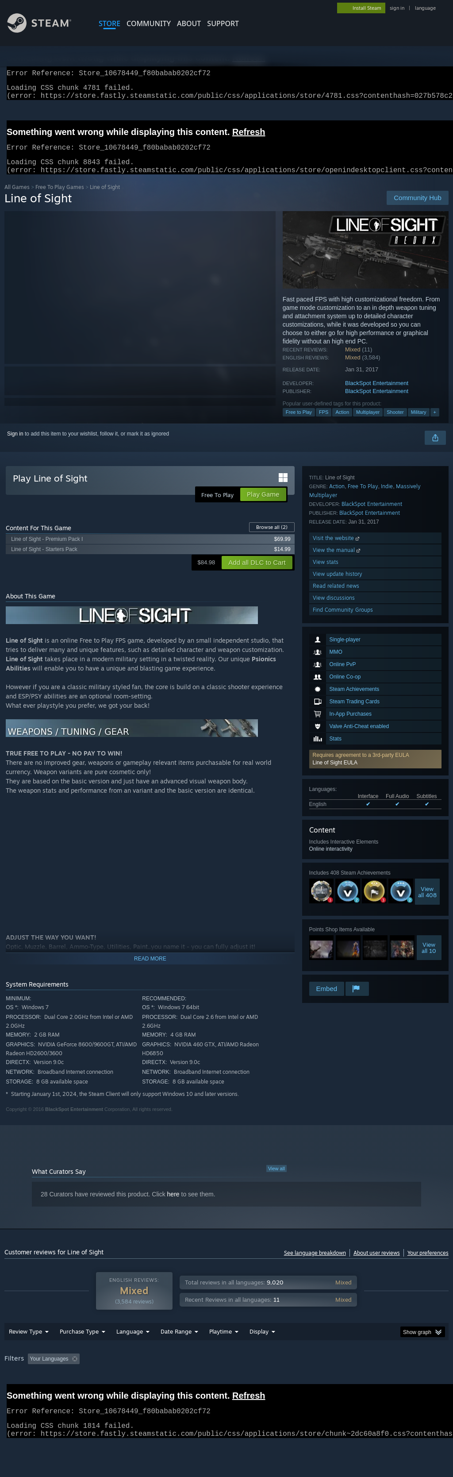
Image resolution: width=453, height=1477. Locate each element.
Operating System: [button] (344, 1382)
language (425, 8)
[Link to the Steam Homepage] (46, 30)
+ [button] (435, 422)
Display (259, 1354)
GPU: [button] (419, 1382)
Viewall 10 (429, 797)
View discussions (334, 956)
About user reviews (376, 1263)
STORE (109, 23)
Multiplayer (368, 422)
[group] (226, 1388)
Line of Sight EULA (335, 612)
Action (342, 422)
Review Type (25, 1354)
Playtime (220, 1354)
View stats (325, 920)
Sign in (15, 444)
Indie (387, 844)
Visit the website (337, 896)
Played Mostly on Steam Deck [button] (270, 1382)
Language (129, 1354)
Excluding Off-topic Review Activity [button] (138, 1382)
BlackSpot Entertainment (376, 393)
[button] (375, 609)
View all (276, 1179)
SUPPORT (223, 23)
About (189, 23)
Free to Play (299, 422)
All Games (17, 197)
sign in (397, 8)
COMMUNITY (149, 23)
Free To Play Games (59, 197)
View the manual (337, 908)
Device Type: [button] (22, 1394)
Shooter (395, 422)
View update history (337, 932)
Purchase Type (79, 1354)
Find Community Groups (343, 968)
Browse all (272, 538)
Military (418, 422)
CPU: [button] (390, 1382)
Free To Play (363, 844)
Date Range (176, 1354)
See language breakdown (315, 1263)
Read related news (336, 944)
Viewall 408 (427, 741)
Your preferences (428, 1263)
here (173, 1204)
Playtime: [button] (207, 1382)
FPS (323, 422)
